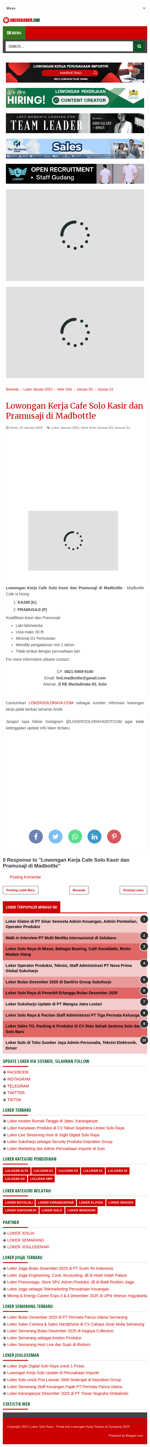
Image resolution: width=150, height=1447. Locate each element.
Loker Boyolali (19, 1202)
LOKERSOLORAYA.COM (51, 703)
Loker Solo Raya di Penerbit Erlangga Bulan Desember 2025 (61, 993)
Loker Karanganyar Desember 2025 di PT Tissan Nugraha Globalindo (67, 1393)
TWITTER (16, 1093)
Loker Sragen (121, 1202)
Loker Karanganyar (56, 1202)
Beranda (79, 890)
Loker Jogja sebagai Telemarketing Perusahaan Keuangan (58, 1289)
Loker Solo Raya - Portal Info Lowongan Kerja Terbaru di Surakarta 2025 (80, 1426)
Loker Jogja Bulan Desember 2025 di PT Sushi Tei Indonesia (60, 1268)
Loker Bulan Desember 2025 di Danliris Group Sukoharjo (58, 982)
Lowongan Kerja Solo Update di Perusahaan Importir (53, 1373)
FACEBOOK (18, 1072)
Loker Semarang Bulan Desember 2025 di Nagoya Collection (60, 1331)
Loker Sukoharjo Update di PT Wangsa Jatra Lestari (54, 1004)
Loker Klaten (91, 1202)
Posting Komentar (25, 877)
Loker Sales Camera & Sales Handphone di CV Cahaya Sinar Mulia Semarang (75, 1324)
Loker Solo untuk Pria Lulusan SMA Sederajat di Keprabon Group (64, 1379)
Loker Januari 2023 (65, 427)
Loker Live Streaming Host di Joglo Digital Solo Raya (53, 1135)
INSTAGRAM (18, 1079)
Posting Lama (133, 890)
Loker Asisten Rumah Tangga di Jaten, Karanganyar (52, 1121)
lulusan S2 (117, 1170)
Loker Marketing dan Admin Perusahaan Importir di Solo (56, 1148)
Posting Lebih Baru (20, 890)
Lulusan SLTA (16, 1170)
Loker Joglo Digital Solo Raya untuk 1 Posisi (45, 1366)
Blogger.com (134, 1435)
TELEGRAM (18, 1086)
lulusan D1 (43, 1170)
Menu (14, 32)
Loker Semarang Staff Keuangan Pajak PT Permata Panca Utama (64, 1386)
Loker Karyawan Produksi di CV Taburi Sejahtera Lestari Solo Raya (65, 1128)
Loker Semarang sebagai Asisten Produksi (44, 1338)
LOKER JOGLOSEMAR (28, 1247)
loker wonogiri (82, 1210)
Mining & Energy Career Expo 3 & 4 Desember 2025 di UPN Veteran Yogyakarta (77, 1295)
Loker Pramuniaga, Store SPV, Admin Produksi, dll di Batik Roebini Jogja (70, 1282)
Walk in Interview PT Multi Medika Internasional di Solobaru (61, 938)
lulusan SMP (41, 1178)
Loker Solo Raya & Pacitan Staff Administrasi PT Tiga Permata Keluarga (73, 1015)
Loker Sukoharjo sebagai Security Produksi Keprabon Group (59, 1141)
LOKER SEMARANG (25, 1240)
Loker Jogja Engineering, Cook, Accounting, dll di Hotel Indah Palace (67, 1275)
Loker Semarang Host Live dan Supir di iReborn (49, 1344)
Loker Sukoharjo (20, 1210)
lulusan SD (15, 1178)
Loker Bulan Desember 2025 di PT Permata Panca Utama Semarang (67, 1317)
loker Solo (88, 427)
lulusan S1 (122, 427)
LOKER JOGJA (20, 1233)
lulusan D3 (105, 427)
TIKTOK (14, 1100)
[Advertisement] (75, 472)
